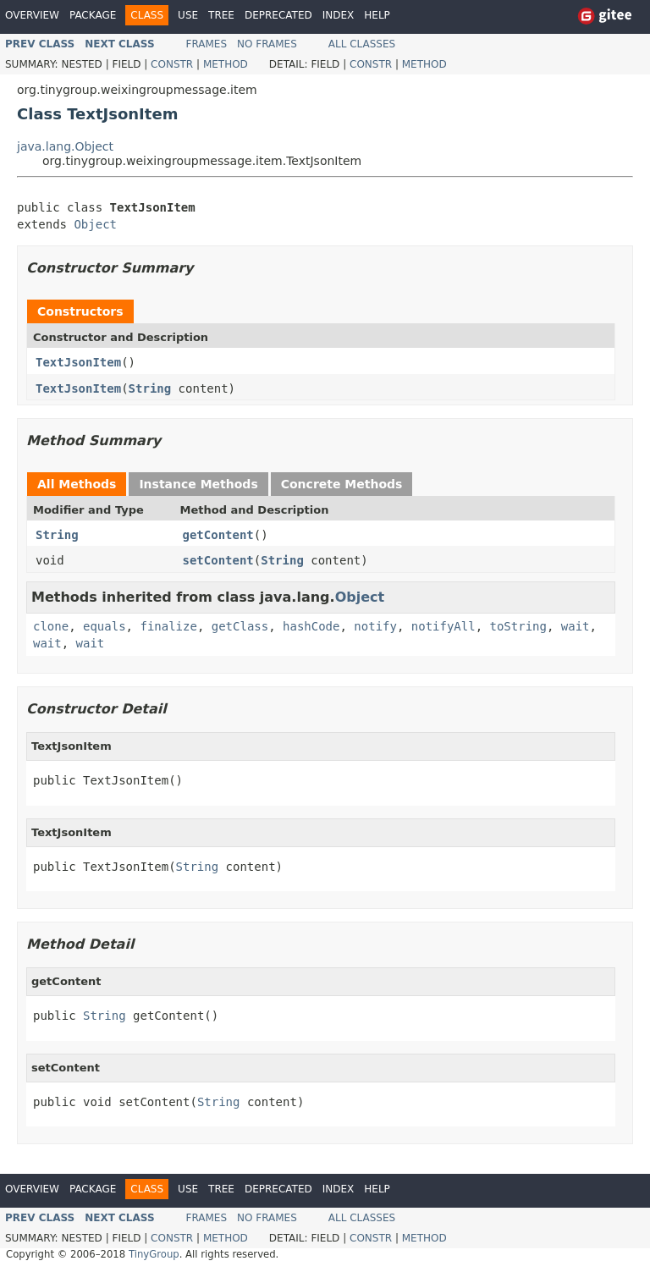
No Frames (267, 44)
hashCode (311, 626)
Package (92, 15)
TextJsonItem (78, 362)
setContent (218, 560)
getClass (240, 626)
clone (51, 626)
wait (575, 626)
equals (104, 626)
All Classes (361, 44)
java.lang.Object (65, 146)
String (150, 388)
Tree (221, 15)
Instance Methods (198, 484)
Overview (32, 15)
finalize (168, 626)
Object (95, 224)
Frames (207, 44)
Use (188, 15)
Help (377, 15)
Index (338, 15)
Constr (172, 64)
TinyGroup (154, 1254)
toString (518, 626)
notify (375, 626)
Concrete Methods (342, 484)
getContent (218, 535)
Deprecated (278, 15)
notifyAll (443, 626)
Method (225, 64)
